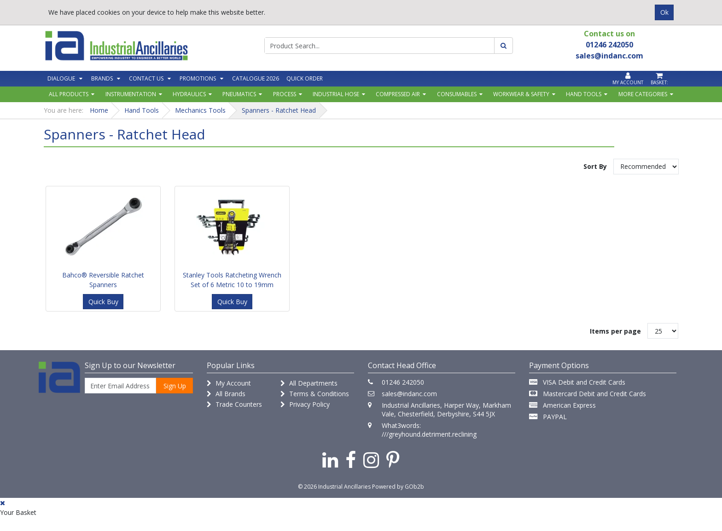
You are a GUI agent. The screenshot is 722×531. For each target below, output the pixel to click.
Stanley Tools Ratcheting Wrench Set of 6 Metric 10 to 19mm (232, 280)
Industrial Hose (336, 94)
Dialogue (61, 78)
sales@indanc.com (409, 393)
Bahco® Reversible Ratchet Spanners (103, 280)
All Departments (309, 383)
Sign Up (174, 385)
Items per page (615, 331)
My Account (229, 383)
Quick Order (304, 78)
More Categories (642, 94)
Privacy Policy (305, 404)
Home (99, 110)
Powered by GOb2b (398, 487)
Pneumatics (239, 94)
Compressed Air (398, 94)
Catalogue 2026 (255, 78)
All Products (68, 94)
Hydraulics (189, 94)
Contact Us (146, 78)
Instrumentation (130, 94)
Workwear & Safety (521, 94)
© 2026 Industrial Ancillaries (334, 487)
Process (284, 94)
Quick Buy (103, 301)
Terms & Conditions (314, 393)
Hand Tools (583, 94)
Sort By (595, 166)
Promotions (198, 78)
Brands (102, 78)
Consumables (457, 94)
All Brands (226, 393)
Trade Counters (234, 404)
